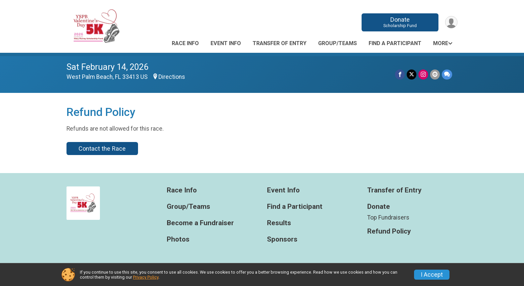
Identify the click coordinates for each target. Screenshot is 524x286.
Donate (400, 22)
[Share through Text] (447, 74)
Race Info (185, 43)
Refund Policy (389, 231)
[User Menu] (451, 22)
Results (279, 223)
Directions (171, 77)
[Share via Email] (435, 74)
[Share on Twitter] (411, 74)
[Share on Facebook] (400, 74)
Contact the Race (102, 148)
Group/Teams (337, 43)
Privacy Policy (145, 277)
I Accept (432, 274)
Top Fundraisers (388, 217)
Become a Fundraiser (200, 223)
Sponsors (282, 239)
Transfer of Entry (279, 43)
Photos (178, 239)
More (440, 43)
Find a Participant (395, 43)
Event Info (226, 43)
